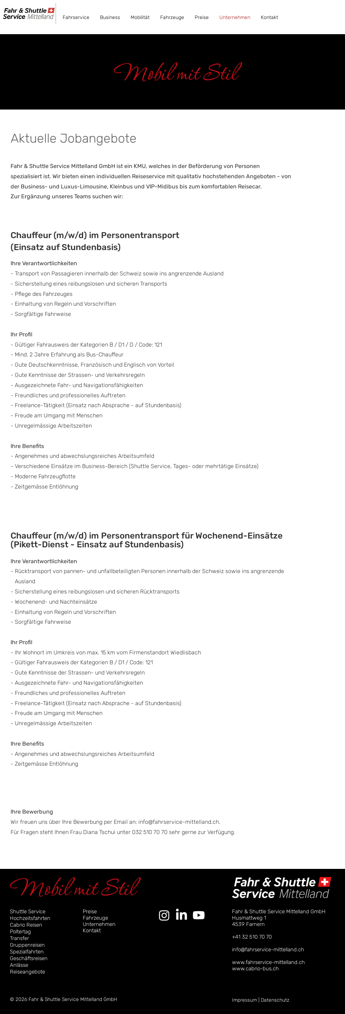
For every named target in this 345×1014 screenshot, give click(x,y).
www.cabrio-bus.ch (255, 968)
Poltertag (20, 931)
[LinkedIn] (181, 915)
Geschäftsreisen (29, 958)
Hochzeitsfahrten (30, 918)
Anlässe (19, 965)
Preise (90, 911)
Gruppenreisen (27, 945)
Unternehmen (99, 924)
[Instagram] (164, 915)
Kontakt (92, 930)
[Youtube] (199, 915)
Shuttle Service (27, 911)
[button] (76, 17)
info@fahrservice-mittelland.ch (178, 822)
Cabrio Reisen (26, 925)
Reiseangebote (27, 972)
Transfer (19, 938)
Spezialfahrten (27, 951)
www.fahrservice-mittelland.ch (268, 962)
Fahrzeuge (95, 918)
